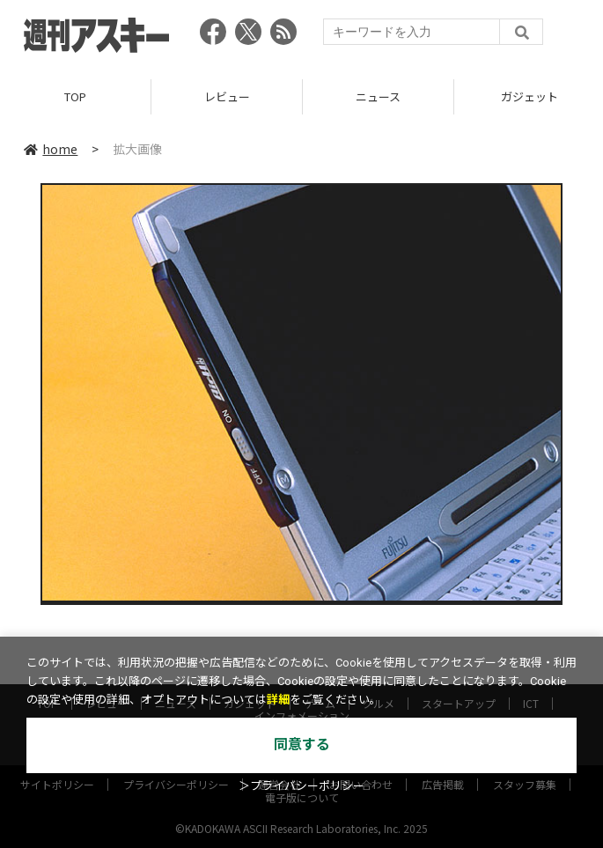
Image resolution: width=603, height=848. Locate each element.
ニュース (378, 96)
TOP (75, 96)
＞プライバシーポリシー (301, 786)
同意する (302, 744)
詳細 (278, 699)
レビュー (227, 96)
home (50, 149)
